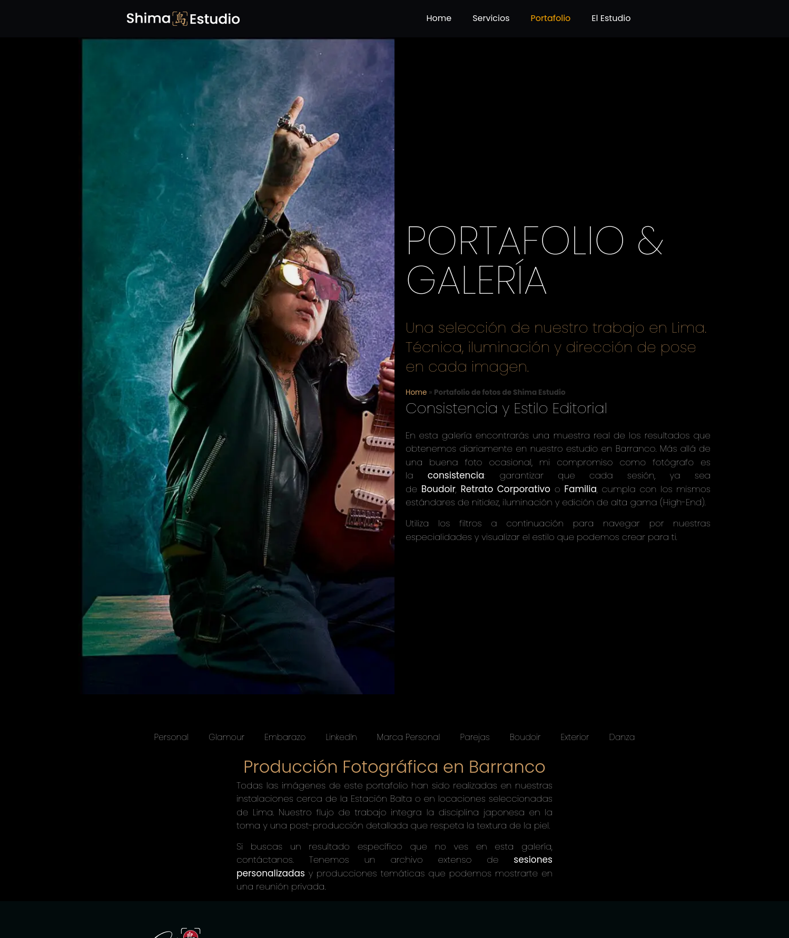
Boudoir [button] (525, 737)
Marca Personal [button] (408, 737)
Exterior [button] (574, 737)
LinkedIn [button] (341, 737)
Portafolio (551, 18)
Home (438, 18)
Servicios (490, 18)
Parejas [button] (474, 737)
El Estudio (610, 18)
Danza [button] (622, 737)
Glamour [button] (226, 737)
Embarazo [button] (284, 737)
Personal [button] (171, 737)
